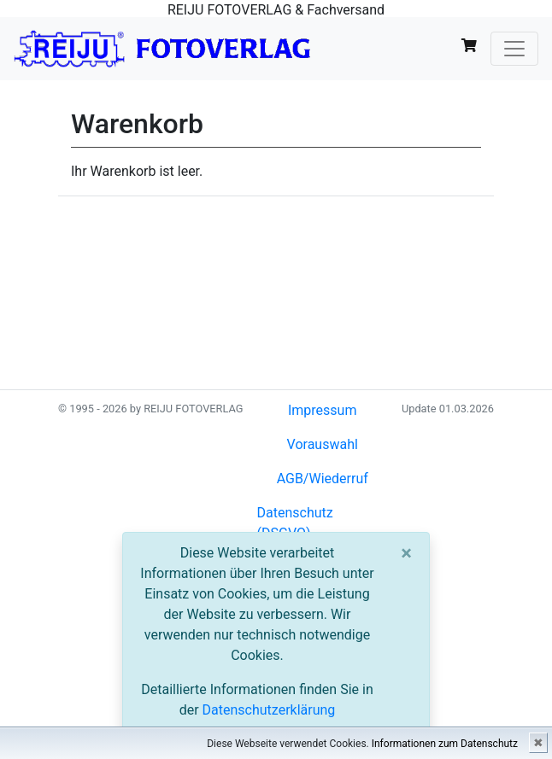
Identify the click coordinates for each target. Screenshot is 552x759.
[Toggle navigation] (514, 49)
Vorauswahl (322, 444)
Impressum (322, 410)
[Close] (406, 553)
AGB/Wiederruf (322, 478)
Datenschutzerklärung (269, 710)
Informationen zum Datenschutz (445, 744)
